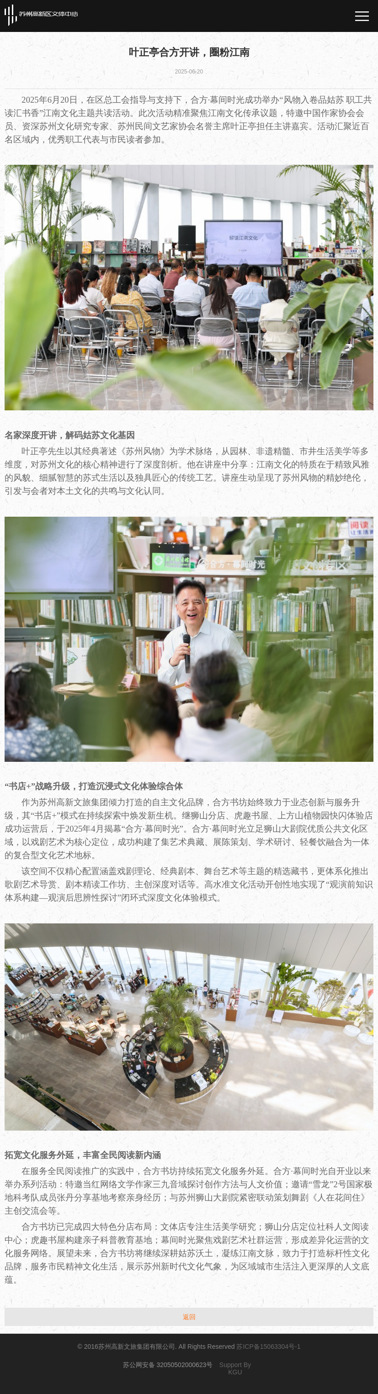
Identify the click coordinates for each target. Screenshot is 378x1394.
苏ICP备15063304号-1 (268, 1346)
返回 (189, 1317)
